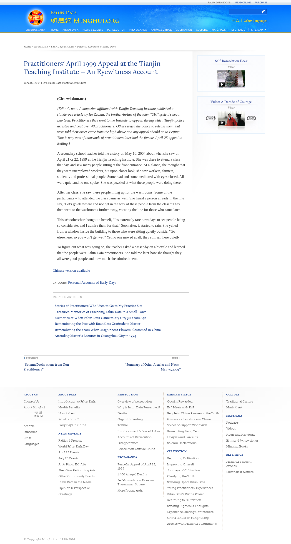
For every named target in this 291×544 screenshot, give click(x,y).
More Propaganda (130, 490)
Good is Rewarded (180, 401)
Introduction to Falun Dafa (76, 401)
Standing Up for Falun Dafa (186, 482)
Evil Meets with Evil (180, 407)
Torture (123, 425)
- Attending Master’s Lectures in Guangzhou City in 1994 (94, 335)
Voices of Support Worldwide (187, 425)
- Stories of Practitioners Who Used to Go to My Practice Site (97, 305)
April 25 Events (68, 452)
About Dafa (70, 29)
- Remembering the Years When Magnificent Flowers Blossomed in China (107, 329)
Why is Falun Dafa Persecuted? (139, 407)
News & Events (93, 29)
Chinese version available (71, 270)
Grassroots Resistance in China (189, 419)
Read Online (243, 2)
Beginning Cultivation (183, 458)
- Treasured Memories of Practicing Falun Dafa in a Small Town (99, 311)
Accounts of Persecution (135, 437)
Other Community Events (76, 476)
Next (175, 358)
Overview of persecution (135, 401)
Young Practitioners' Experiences (190, 488)
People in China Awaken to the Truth (193, 413)
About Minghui (34, 407)
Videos (231, 428)
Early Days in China (62, 46)
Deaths (122, 413)
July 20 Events (68, 458)
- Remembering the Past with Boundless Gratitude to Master (96, 323)
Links (27, 438)
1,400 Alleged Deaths (132, 474)
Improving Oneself (180, 464)
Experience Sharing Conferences (190, 512)
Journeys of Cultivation (183, 470)
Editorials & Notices (239, 472)
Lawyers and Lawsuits (182, 437)
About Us (31, 394)
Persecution (116, 29)
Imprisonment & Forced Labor (139, 431)
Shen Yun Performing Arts (76, 470)
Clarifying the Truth (181, 476)
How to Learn (68, 413)
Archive (29, 426)
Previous (32, 358)
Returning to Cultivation (184, 500)
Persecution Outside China (136, 449)
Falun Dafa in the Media (75, 482)
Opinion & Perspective (74, 488)
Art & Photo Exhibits (72, 464)
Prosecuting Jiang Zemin (185, 431)
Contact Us (31, 401)
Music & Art (234, 407)
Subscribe (30, 432)
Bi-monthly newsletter (242, 440)
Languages (31, 444)
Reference (237, 29)
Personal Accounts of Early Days (96, 46)
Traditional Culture (239, 401)
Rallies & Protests (70, 440)
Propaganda (138, 29)
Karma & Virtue (161, 29)
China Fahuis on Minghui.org (188, 517)
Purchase (261, 2)
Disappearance (128, 443)
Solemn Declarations (181, 443)
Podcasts (232, 422)
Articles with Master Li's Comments (192, 523)
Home (55, 29)
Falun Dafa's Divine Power (185, 494)
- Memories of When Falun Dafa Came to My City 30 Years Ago (99, 317)
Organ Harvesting (130, 419)
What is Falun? (68, 419)
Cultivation (184, 29)
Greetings (65, 494)
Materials (219, 29)
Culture (202, 29)
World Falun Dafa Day (73, 446)
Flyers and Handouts (240, 434)
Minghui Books (237, 446)
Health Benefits (69, 407)
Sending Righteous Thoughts (187, 506)
